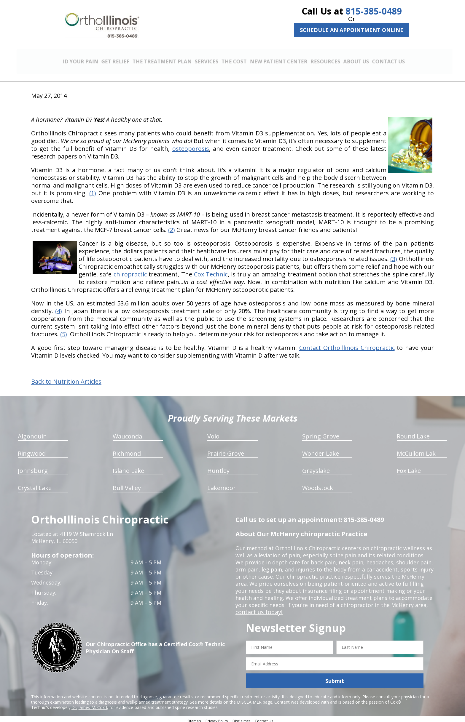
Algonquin (32, 433)
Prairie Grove (225, 450)
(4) (58, 308)
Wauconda (127, 433)
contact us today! (257, 608)
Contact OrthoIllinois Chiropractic (347, 344)
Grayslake (316, 467)
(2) (171, 226)
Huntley (218, 467)
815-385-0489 (373, 11)
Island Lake (128, 467)
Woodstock (317, 485)
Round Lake (413, 433)
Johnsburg (33, 467)
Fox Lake (409, 467)
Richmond (127, 450)
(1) (92, 190)
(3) (393, 256)
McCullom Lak (416, 450)
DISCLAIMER (249, 699)
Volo (213, 433)
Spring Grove (320, 433)
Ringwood (32, 450)
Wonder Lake (320, 450)
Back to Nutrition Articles (66, 378)
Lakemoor (221, 485)
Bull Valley (127, 485)
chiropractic (130, 271)
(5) (63, 331)
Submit (334, 677)
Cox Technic (210, 271)
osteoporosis (190, 145)
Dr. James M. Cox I (89, 704)
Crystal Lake (35, 485)
